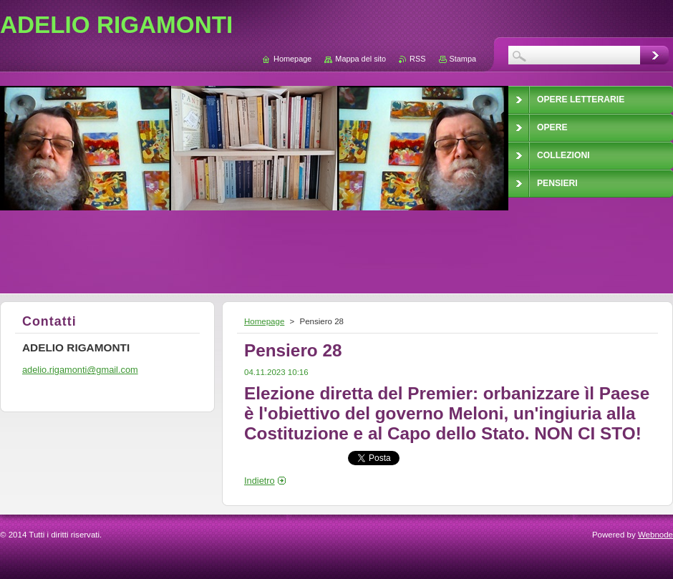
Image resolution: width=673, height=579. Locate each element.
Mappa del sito (360, 58)
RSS (417, 58)
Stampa (463, 58)
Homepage (264, 321)
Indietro (259, 480)
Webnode (655, 534)
